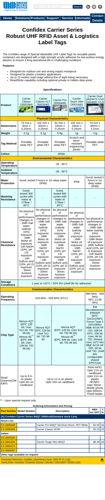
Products (38, 18)
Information (82, 18)
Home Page (7, 462)
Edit (68, 459)
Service (67, 18)
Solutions (22, 18)
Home (7, 18)
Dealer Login (74, 462)
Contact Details (97, 18)
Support (53, 18)
